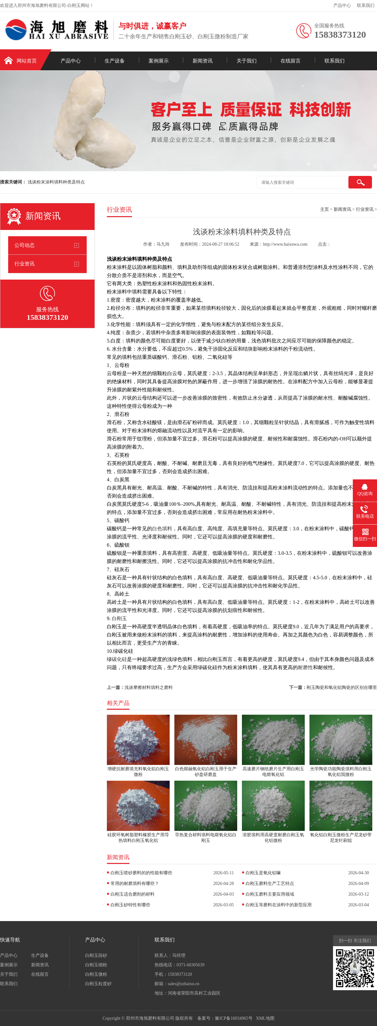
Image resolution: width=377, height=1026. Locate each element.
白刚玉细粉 (96, 965)
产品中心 (342, 5)
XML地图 (265, 1018)
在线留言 (291, 60)
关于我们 (247, 60)
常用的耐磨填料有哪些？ (135, 883)
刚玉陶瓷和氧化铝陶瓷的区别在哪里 (342, 687)
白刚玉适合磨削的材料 (133, 894)
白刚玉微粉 (96, 974)
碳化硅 (119, 659)
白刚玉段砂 (96, 955)
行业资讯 (24, 264)
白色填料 (162, 528)
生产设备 (115, 60)
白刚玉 (119, 618)
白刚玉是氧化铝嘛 (263, 872)
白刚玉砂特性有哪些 (130, 905)
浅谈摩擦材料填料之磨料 (148, 687)
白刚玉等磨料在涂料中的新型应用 (279, 905)
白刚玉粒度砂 (98, 983)
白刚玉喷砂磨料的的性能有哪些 (141, 872)
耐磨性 (305, 667)
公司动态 (24, 245)
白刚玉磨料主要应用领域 (270, 894)
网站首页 (27, 60)
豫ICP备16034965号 (234, 1018)
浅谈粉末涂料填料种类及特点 (56, 182)
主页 (324, 209)
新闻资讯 (203, 60)
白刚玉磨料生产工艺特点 (270, 883)
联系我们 (365, 5)
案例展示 (159, 60)
